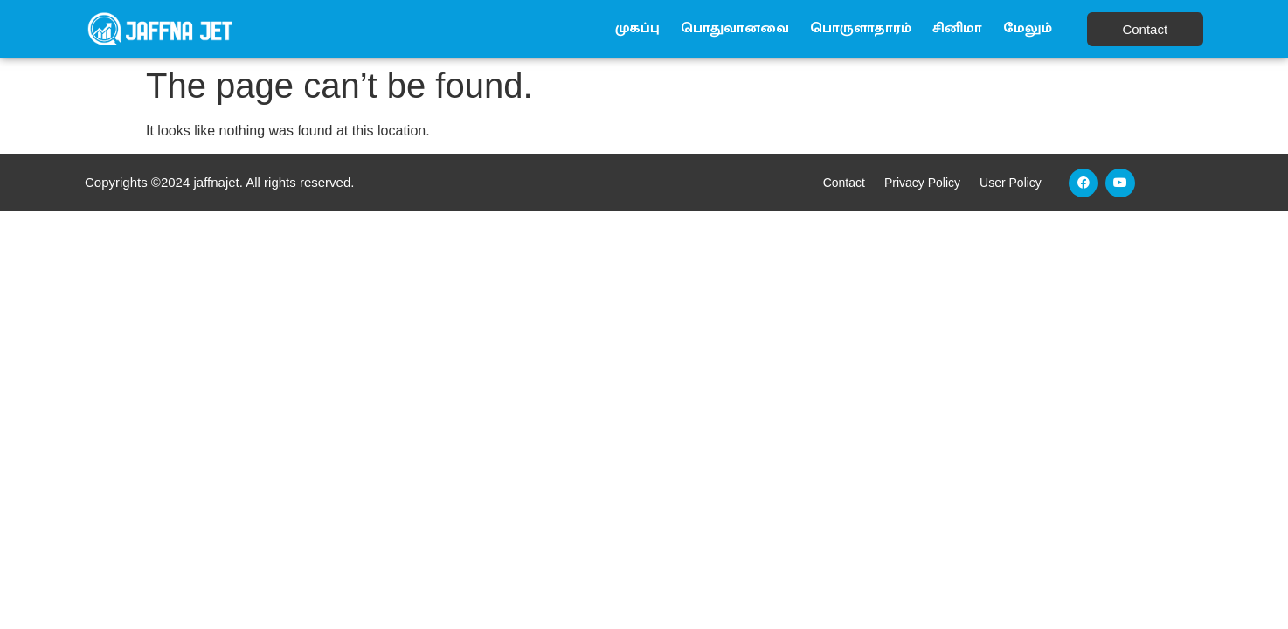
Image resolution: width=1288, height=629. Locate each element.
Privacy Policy (922, 183)
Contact (844, 183)
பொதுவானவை (735, 28)
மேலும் (1027, 28)
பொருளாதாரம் (860, 28)
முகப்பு (637, 28)
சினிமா (957, 28)
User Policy (1011, 183)
